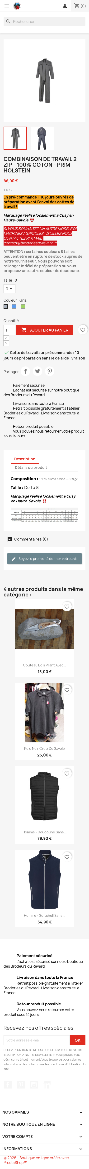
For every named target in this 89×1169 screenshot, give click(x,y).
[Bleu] (15, 307)
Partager (25, 371)
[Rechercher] (44, 21)
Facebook (8, 1085)
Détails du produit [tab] (31, 467)
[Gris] (7, 307)
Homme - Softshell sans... (44, 915)
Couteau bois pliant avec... (44, 665)
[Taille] (9, 288)
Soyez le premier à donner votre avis (44, 558)
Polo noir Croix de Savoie (44, 748)
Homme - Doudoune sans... (45, 832)
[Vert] (24, 307)
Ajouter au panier (44, 330)
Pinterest (49, 371)
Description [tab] (24, 458)
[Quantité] (9, 330)
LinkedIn (47, 1085)
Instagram (34, 1085)
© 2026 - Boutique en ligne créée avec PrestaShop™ (36, 1160)
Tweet (37, 371)
